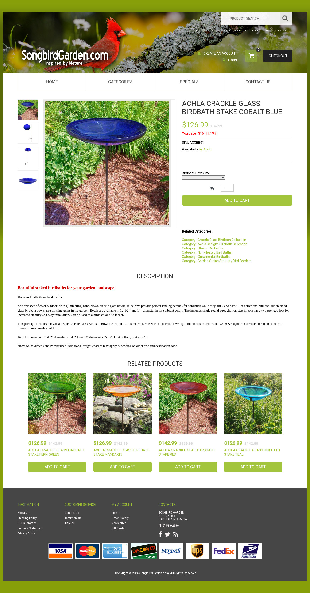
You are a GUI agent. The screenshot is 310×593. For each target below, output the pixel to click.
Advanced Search (277, 30)
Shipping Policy (27, 518)
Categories (120, 81)
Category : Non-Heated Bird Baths (207, 252)
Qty (212, 188)
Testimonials (73, 518)
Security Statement (30, 528)
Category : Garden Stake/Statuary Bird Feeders (217, 261)
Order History (120, 518)
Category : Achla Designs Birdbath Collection (214, 244)
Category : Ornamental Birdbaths (206, 257)
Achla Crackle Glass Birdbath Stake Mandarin (121, 452)
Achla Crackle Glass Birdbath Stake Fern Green (56, 452)
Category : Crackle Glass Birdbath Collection (214, 240)
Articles (70, 523)
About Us (23, 512)
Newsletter (119, 523)
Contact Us (258, 81)
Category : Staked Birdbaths (202, 248)
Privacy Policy (26, 533)
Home (52, 81)
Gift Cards (118, 528)
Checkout (276, 56)
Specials (189, 81)
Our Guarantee (27, 523)
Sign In (116, 512)
